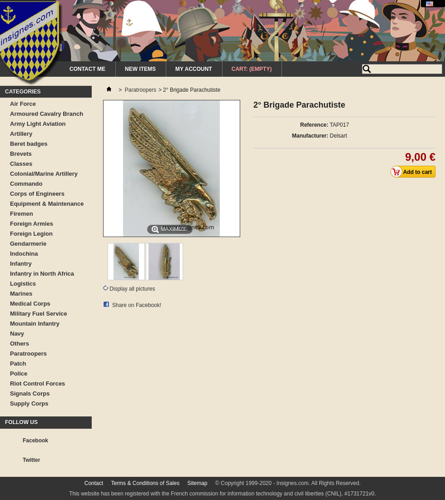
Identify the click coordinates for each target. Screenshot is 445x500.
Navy (17, 333)
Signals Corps (29, 393)
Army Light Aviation (38, 123)
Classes (21, 163)
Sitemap (198, 483)
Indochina (24, 253)
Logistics (23, 283)
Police (18, 373)
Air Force (23, 103)
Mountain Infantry (34, 323)
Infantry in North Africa (42, 273)
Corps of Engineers (37, 193)
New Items (140, 69)
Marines (21, 293)
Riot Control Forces (37, 383)
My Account (193, 69)
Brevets (21, 153)
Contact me (87, 69)
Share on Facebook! (136, 305)
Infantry (21, 263)
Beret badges (28, 143)
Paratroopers (28, 353)
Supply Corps (29, 403)
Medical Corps (30, 303)
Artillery (21, 133)
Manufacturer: (310, 136)
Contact (93, 483)
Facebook (35, 440)
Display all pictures (132, 289)
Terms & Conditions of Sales (145, 483)
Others (19, 343)
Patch (18, 363)
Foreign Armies (31, 223)
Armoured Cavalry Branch (46, 113)
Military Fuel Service (38, 313)
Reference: (314, 125)
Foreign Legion (31, 233)
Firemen (21, 213)
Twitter (31, 460)
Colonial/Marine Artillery (44, 173)
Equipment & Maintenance (47, 203)
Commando (26, 183)
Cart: (252, 69)
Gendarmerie (28, 243)
